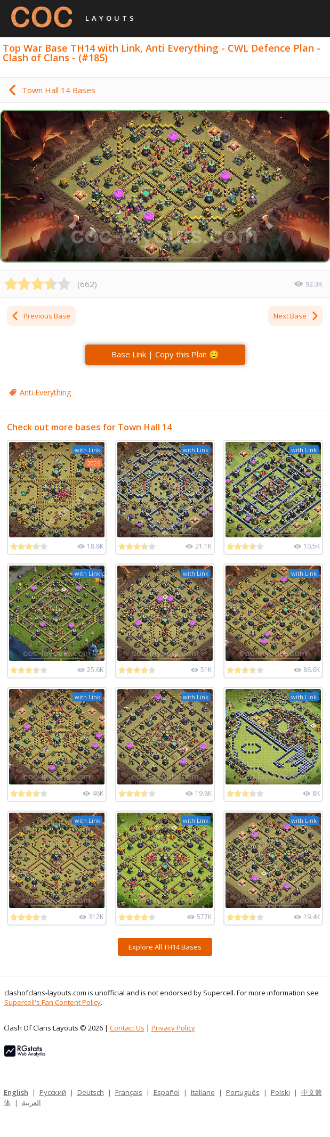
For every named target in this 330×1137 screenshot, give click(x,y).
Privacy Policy (173, 1028)
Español (167, 1092)
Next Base (296, 316)
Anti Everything (45, 392)
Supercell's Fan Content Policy (52, 1002)
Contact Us (127, 1028)
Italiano (203, 1092)
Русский (52, 1092)
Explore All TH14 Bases (165, 947)
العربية (31, 1102)
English (16, 1092)
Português (243, 1092)
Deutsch (90, 1092)
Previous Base (40, 316)
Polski (280, 1092)
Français (128, 1092)
